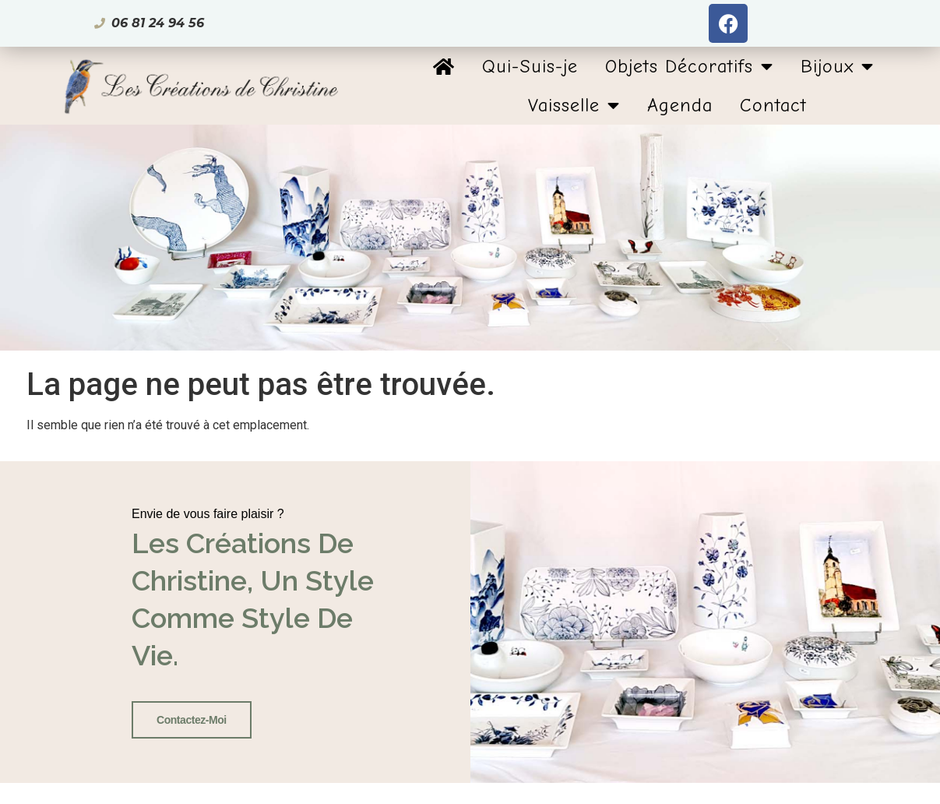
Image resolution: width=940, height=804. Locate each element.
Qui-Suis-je (530, 66)
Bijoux (837, 66)
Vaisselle (574, 105)
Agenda (680, 105)
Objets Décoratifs (689, 66)
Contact (773, 105)
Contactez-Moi (192, 720)
